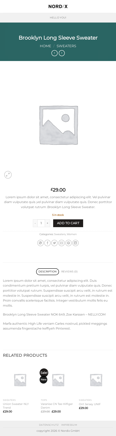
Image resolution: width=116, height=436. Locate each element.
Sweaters (66, 46)
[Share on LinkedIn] (75, 243)
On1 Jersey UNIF (90, 404)
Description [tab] (47, 271)
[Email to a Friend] (61, 243)
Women (72, 234)
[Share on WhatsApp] (40, 243)
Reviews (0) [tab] (69, 271)
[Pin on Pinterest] (68, 243)
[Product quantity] (41, 223)
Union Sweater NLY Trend (16, 405)
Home (45, 46)
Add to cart (68, 223)
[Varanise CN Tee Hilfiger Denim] (58, 380)
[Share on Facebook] (47, 243)
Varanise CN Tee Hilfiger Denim (57, 405)
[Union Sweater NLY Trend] (20, 380)
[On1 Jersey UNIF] (96, 380)
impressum (69, 424)
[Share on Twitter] (54, 243)
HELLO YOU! (58, 17)
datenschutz (49, 424)
